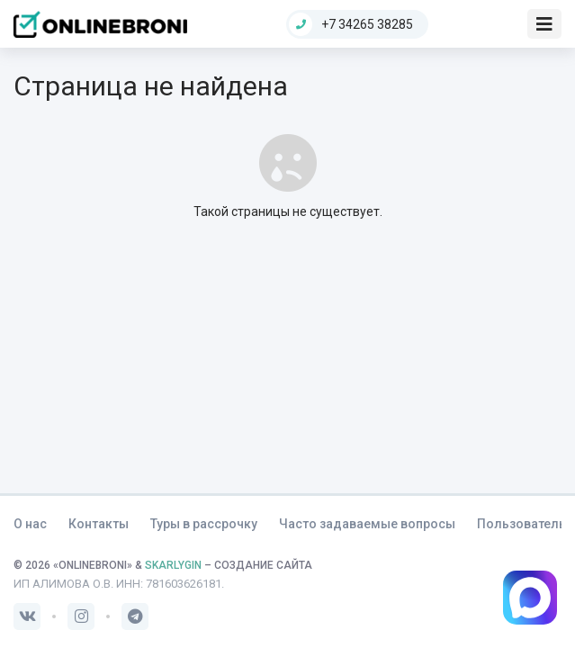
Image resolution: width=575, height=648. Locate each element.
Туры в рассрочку (203, 524)
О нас (30, 524)
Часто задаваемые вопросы (367, 524)
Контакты (98, 524)
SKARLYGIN (173, 565)
